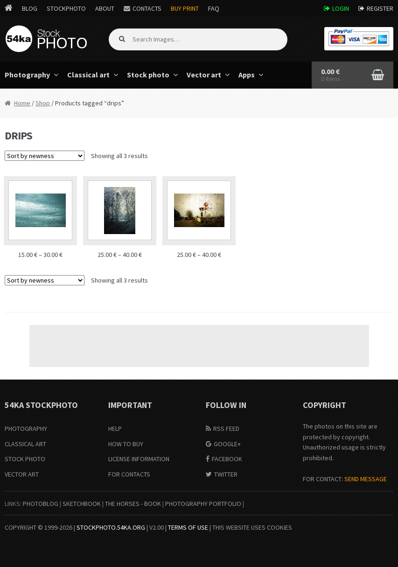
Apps (246, 74)
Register (380, 8)
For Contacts (129, 474)
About (104, 8)
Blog (29, 8)
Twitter (225, 474)
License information (138, 459)
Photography (26, 428)
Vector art (204, 74)
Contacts (147, 8)
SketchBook (82, 503)
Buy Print (185, 8)
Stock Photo (25, 459)
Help (115, 428)
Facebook (227, 459)
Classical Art (25, 444)
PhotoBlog (40, 503)
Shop (42, 103)
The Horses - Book (133, 503)
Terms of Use (188, 527)
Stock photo (148, 74)
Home (22, 103)
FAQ (213, 8)
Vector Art (22, 474)
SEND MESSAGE (365, 479)
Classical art (88, 74)
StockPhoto (66, 8)
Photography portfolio (203, 503)
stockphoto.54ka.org (111, 527)
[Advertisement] (199, 346)
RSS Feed (226, 428)
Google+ (227, 444)
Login (340, 8)
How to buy (125, 444)
